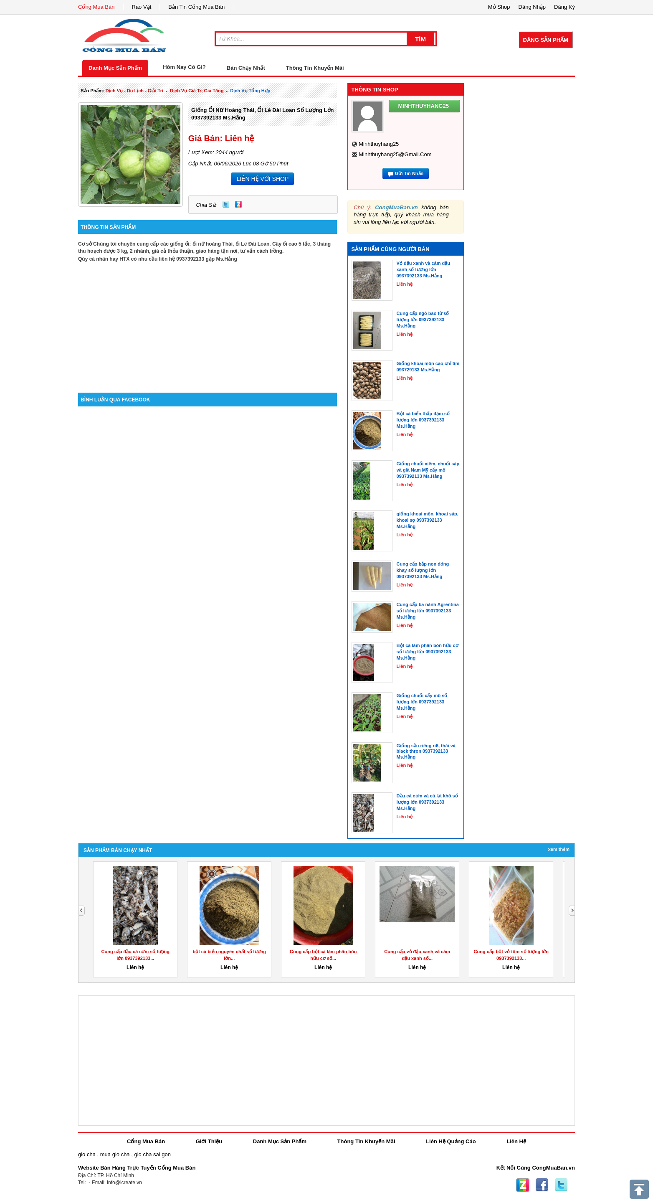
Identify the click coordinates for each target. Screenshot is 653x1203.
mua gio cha (115, 1154)
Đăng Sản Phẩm (545, 40)
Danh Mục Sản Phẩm (115, 68)
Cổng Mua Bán (96, 7)
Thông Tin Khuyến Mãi (315, 68)
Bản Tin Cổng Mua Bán (196, 7)
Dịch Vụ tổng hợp (250, 90)
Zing (238, 204)
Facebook (542, 1185)
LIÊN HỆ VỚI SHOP (262, 178)
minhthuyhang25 (379, 144)
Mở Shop (499, 7)
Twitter (226, 204)
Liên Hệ (516, 1141)
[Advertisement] (207, 321)
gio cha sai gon (152, 1154)
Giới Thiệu (209, 1141)
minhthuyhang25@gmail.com (395, 154)
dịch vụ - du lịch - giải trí (134, 90)
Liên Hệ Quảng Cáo (451, 1141)
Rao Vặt (142, 7)
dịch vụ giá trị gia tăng (197, 90)
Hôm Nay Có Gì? (184, 67)
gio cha (87, 1154)
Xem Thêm (558, 849)
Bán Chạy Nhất (246, 68)
